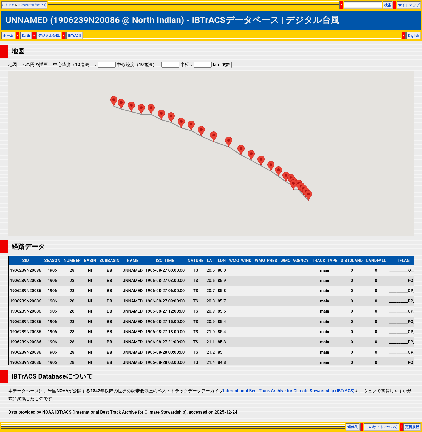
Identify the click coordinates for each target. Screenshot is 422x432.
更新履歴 (412, 427)
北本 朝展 (8, 5)
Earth (26, 35)
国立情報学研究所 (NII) (32, 5)
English (413, 35)
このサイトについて (382, 427)
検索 (387, 5)
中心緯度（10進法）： (84, 64)
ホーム (8, 35)
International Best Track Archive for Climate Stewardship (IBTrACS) (289, 390)
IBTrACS (74, 35)
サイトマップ (409, 5)
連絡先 (352, 427)
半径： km (199, 64)
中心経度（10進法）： (148, 64)
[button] (308, 195)
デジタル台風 (49, 35)
